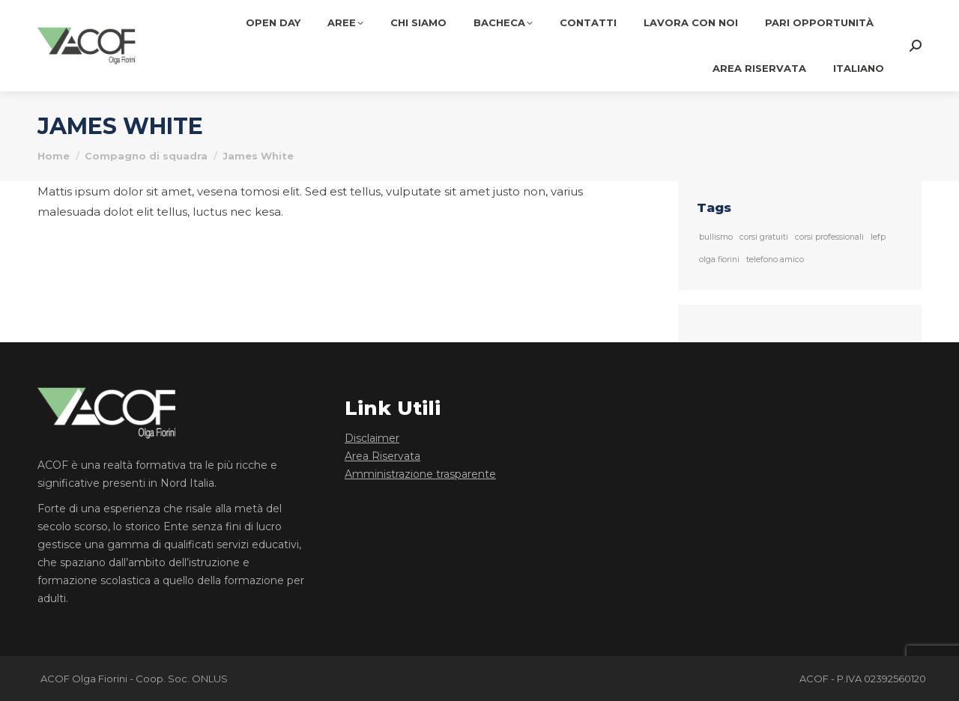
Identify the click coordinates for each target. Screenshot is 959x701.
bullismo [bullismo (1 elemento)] (716, 237)
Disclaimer (372, 438)
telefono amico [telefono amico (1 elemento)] (775, 259)
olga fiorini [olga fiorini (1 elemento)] (719, 259)
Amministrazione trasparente (420, 474)
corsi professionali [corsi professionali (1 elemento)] (829, 237)
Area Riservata (382, 456)
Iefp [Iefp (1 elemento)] (878, 237)
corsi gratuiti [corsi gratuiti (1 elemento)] (763, 237)
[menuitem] (858, 68)
